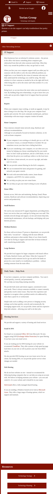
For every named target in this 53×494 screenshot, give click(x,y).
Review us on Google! (26, 8)
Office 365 (25, 334)
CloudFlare (16, 346)
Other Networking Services (11, 47)
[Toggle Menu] (50, 13)
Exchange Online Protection (27, 336)
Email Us (13, 2)
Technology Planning (27, 485)
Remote (40, 2)
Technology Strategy (27, 476)
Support (27, 2)
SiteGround (8, 385)
